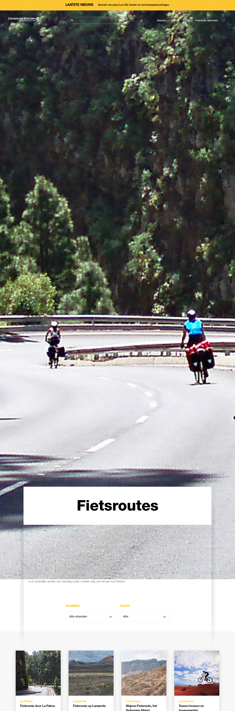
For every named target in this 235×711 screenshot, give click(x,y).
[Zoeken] (98, 20)
